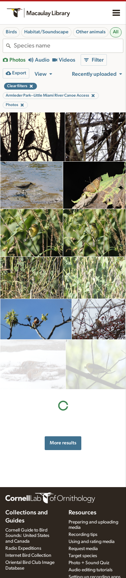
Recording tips (83, 534)
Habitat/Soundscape (46, 32)
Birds (11, 32)
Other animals (91, 32)
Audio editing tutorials (91, 570)
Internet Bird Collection (28, 555)
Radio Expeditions (23, 548)
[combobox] (68, 46)
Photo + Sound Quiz (89, 562)
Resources (82, 513)
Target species (83, 555)
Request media (83, 548)
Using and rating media (92, 541)
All (116, 32)
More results (63, 393)
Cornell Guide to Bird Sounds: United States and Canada (27, 536)
